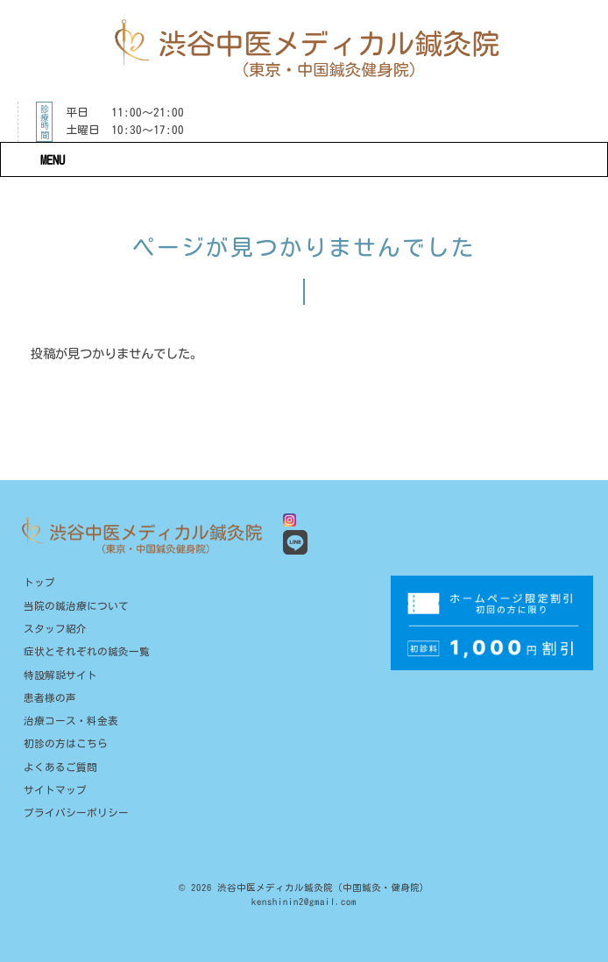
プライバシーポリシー (76, 812)
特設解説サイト (60, 675)
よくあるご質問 (60, 767)
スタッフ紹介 (55, 628)
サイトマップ (55, 790)
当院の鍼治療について (76, 606)
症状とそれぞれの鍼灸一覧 (87, 651)
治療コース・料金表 (71, 720)
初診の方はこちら (66, 743)
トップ (39, 582)
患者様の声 (50, 698)
